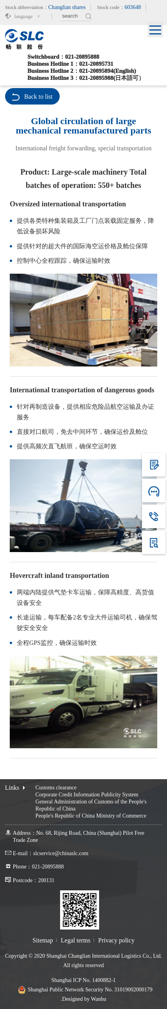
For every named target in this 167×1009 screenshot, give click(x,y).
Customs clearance (56, 788)
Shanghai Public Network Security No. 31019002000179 (90, 990)
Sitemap (42, 940)
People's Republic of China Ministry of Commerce (91, 816)
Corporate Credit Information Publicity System (87, 795)
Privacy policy (116, 940)
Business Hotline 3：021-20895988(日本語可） (85, 78)
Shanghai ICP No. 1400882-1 (83, 980)
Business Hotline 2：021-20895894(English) (81, 71)
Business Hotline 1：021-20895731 (70, 64)
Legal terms (76, 940)
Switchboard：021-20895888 (63, 57)
